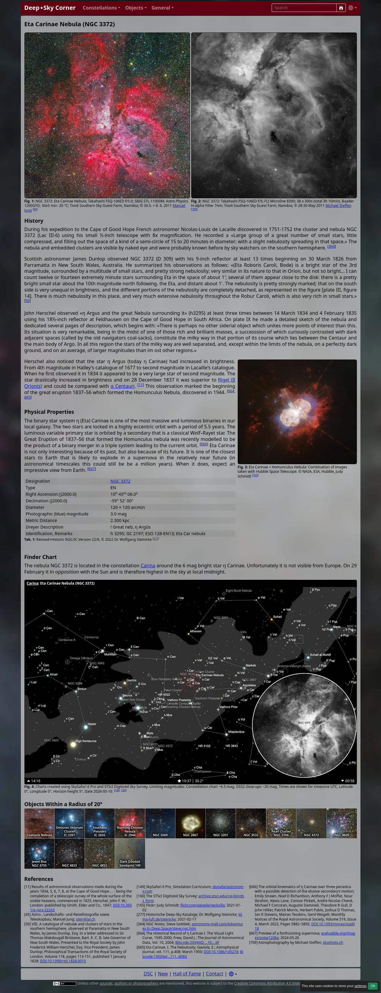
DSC (148, 973)
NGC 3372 (120, 481)
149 (117, 790)
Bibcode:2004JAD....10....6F (197, 942)
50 (27, 300)
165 (255, 475)
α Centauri (122, 386)
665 (27, 397)
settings (360, 986)
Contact (214, 973)
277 (155, 538)
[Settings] (232, 974)
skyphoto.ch (333, 942)
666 (204, 444)
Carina (148, 565)
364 (332, 246)
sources (105, 983)
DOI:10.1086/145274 (221, 951)
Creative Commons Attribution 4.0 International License (280, 983)
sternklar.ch (85, 919)
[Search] (341, 8)
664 (231, 391)
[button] (101, 7)
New (163, 973)
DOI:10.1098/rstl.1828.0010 (63, 960)
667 (91, 468)
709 (194, 209)
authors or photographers (136, 983)
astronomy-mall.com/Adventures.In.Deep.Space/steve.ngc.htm (192, 926)
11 (141, 384)
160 (123, 790)
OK (373, 986)
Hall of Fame (187, 973)
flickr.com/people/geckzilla (203, 905)
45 (35, 209)
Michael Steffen (338, 205)
